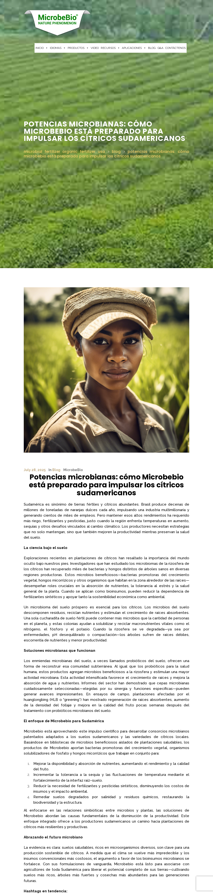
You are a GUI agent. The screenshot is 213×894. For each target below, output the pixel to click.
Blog (56, 470)
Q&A (160, 48)
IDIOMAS (58, 48)
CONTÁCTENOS (175, 48)
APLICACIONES (134, 48)
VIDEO (95, 48)
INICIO (42, 48)
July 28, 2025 (35, 470)
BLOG (152, 48)
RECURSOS (110, 48)
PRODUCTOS (78, 48)
